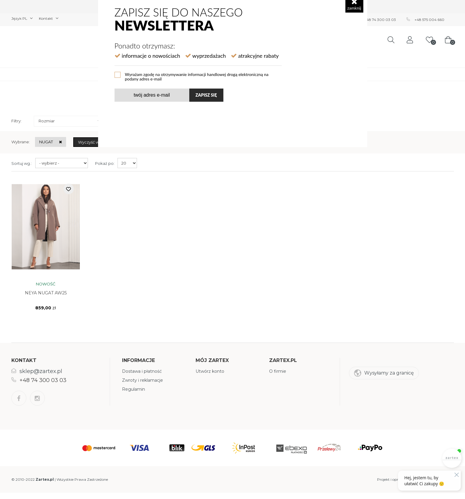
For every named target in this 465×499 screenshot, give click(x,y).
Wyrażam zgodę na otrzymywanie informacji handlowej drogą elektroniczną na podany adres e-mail (197, 76)
